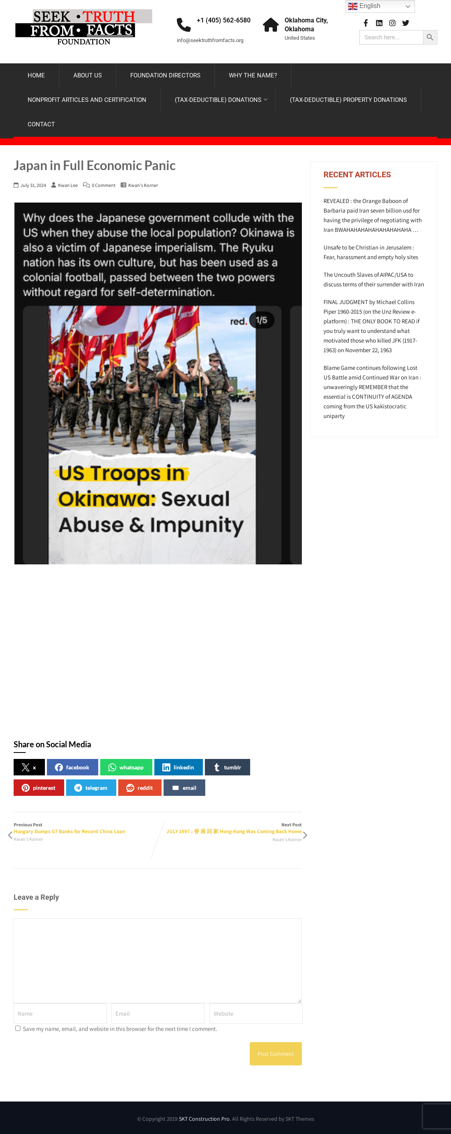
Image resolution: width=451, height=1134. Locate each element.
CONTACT (41, 124)
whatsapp (126, 767)
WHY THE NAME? (253, 75)
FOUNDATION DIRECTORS (165, 75)
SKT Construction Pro (204, 1118)
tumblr (227, 767)
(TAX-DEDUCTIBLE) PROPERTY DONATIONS (348, 99)
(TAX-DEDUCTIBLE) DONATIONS (221, 99)
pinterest (38, 788)
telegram (90, 788)
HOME (36, 75)
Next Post (230, 828)
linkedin (178, 767)
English (364, 6)
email (184, 788)
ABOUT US (87, 75)
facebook (72, 767)
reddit (139, 788)
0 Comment (103, 185)
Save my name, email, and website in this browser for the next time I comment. (120, 1029)
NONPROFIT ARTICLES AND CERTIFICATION (87, 99)
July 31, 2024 (33, 185)
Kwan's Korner (143, 185)
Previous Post (86, 828)
